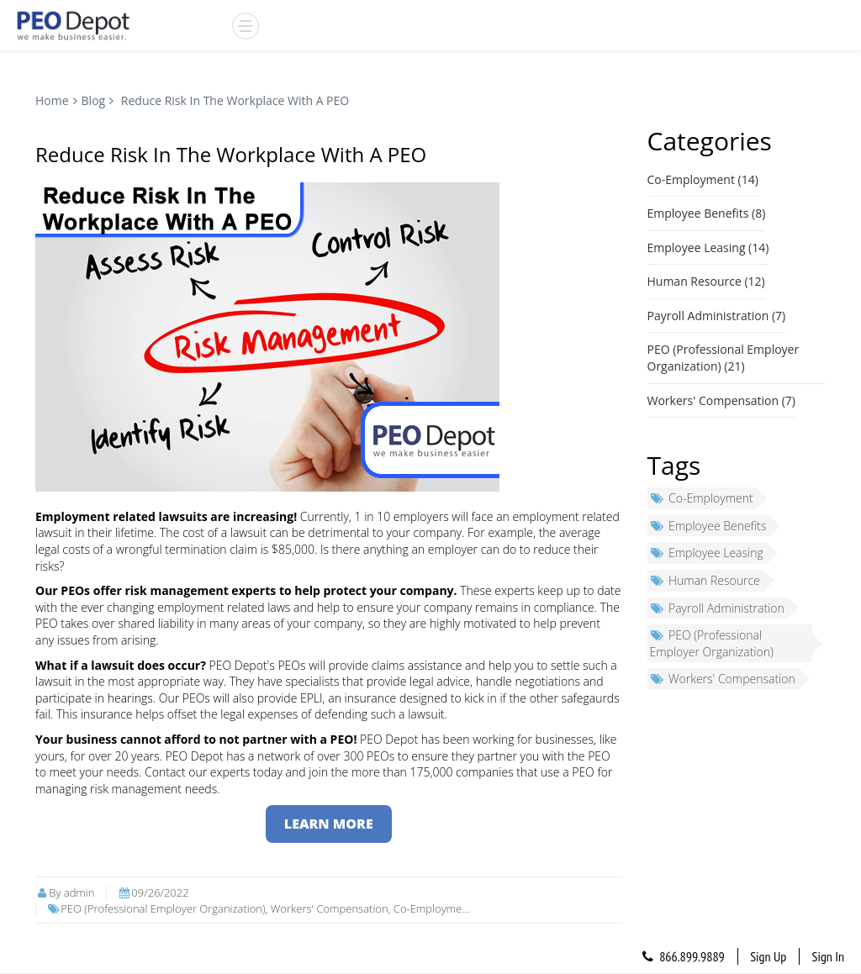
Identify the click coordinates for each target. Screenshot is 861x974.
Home (52, 100)
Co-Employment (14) (702, 179)
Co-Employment (701, 498)
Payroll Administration (717, 608)
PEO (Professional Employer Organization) (712, 643)
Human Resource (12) (706, 281)
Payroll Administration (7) (716, 316)
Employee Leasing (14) (708, 247)
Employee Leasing (706, 553)
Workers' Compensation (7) (721, 400)
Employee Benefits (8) (706, 213)
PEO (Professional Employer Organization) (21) (723, 357)
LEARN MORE (328, 823)
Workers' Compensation (722, 679)
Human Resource (705, 580)
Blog (94, 100)
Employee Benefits (708, 526)
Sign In (828, 956)
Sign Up (768, 956)
